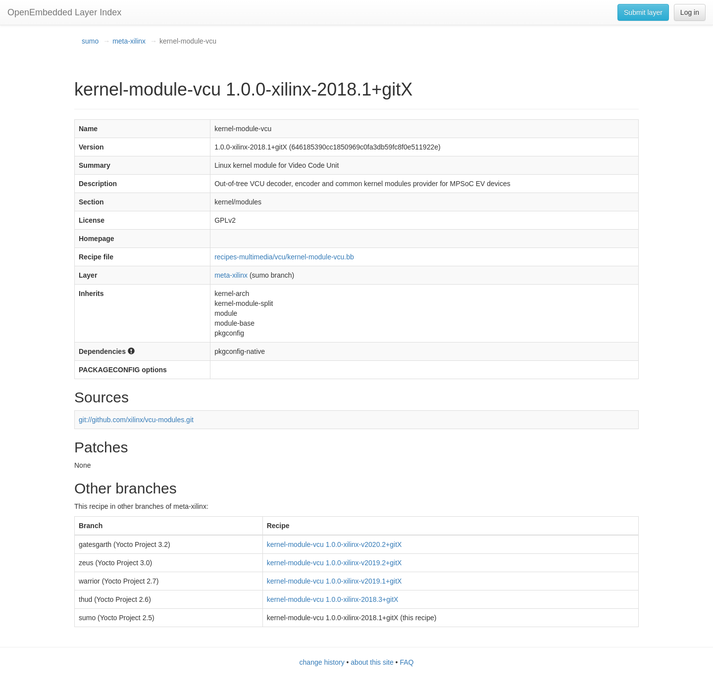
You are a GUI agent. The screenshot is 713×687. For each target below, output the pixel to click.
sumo (90, 41)
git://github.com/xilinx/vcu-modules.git (136, 420)
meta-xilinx (129, 41)
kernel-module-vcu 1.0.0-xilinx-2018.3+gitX (333, 599)
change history (322, 662)
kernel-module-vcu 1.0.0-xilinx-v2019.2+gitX (334, 563)
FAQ (406, 662)
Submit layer (643, 12)
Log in (689, 12)
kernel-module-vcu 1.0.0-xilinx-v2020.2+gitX (334, 544)
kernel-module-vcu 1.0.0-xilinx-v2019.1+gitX (334, 581)
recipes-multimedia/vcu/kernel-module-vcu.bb (284, 257)
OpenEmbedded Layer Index (64, 12)
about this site (372, 662)
